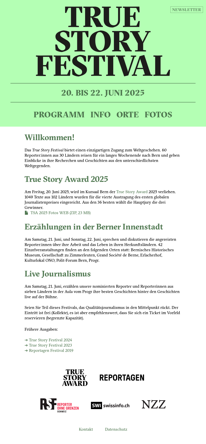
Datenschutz (116, 429)
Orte (127, 114)
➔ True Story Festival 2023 (48, 345)
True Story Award (132, 191)
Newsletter (186, 9)
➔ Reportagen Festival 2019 (49, 350)
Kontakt (86, 429)
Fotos (158, 114)
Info (101, 114)
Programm (59, 114)
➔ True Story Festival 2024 (48, 339)
